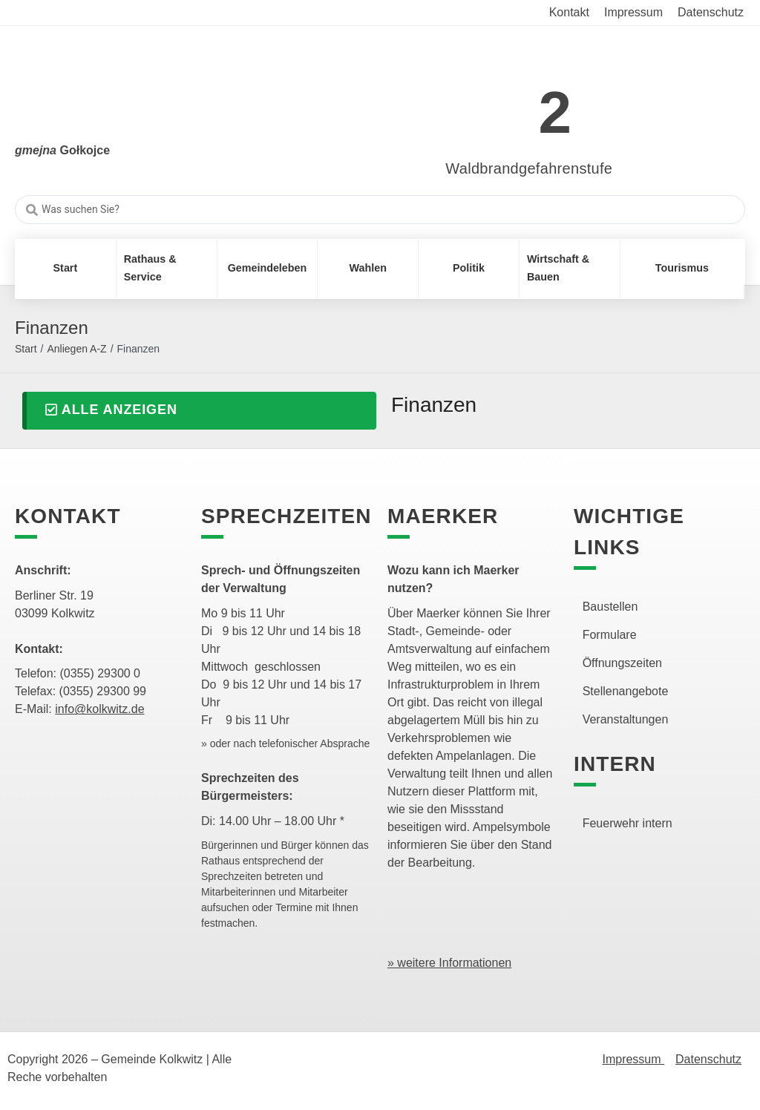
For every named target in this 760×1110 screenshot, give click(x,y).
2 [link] (555, 112)
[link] (507, 104)
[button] (199, 411)
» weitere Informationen (449, 962)
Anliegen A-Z (76, 349)
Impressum (633, 1059)
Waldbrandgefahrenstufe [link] (528, 168)
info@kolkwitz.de (99, 709)
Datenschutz (708, 1059)
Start (26, 349)
